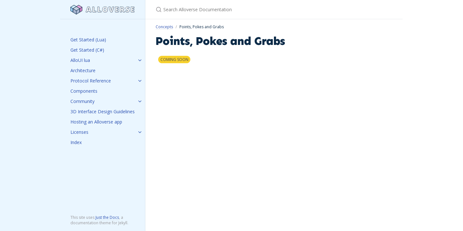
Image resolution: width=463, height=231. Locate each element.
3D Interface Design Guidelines (102, 111)
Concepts (164, 27)
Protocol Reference (90, 81)
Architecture (82, 70)
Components (83, 91)
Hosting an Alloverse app (96, 122)
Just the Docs (107, 217)
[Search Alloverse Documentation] (231, 9)
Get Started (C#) (87, 50)
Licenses (79, 132)
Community (82, 101)
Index (76, 142)
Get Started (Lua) (88, 40)
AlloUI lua (80, 60)
